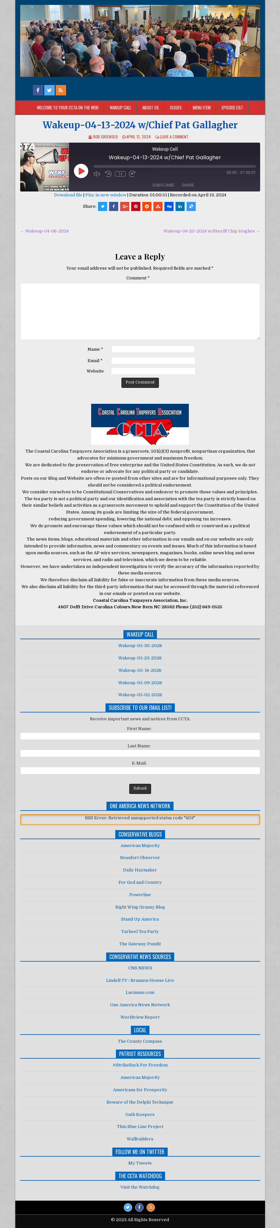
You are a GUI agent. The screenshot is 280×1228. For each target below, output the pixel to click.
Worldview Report (140, 1017)
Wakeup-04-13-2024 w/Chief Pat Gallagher (140, 125)
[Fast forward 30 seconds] (133, 174)
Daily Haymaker (140, 870)
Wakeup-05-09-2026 (140, 682)
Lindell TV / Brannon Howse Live (140, 980)
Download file (68, 194)
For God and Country (140, 882)
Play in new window (105, 194)
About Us (150, 107)
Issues (176, 107)
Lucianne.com (140, 992)
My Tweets (140, 1163)
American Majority (140, 845)
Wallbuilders (140, 1138)
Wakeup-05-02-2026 (140, 694)
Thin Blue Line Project (140, 1126)
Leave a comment (174, 136)
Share (188, 185)
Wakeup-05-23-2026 (140, 658)
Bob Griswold (105, 136)
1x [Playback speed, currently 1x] (120, 174)
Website (95, 371)
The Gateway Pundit (140, 943)
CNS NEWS (140, 968)
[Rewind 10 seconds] (108, 174)
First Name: (139, 728)
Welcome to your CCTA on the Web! (68, 107)
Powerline (140, 894)
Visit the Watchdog (140, 1187)
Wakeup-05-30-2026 (140, 645)
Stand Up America (140, 919)
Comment (138, 277)
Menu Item (202, 107)
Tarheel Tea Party (140, 931)
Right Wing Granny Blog (140, 907)
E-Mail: (139, 763)
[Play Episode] (81, 171)
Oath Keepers (140, 1114)
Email (95, 360)
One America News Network (140, 1004)
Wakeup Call (120, 107)
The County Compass (140, 1041)
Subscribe (163, 185)
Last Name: (139, 745)
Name (95, 349)
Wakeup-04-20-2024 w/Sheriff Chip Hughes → (211, 231)
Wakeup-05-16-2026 (140, 670)
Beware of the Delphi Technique (140, 1102)
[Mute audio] (97, 173)
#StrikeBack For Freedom (140, 1065)
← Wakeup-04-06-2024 (44, 231)
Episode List (232, 107)
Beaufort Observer (140, 857)
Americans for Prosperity (140, 1089)
